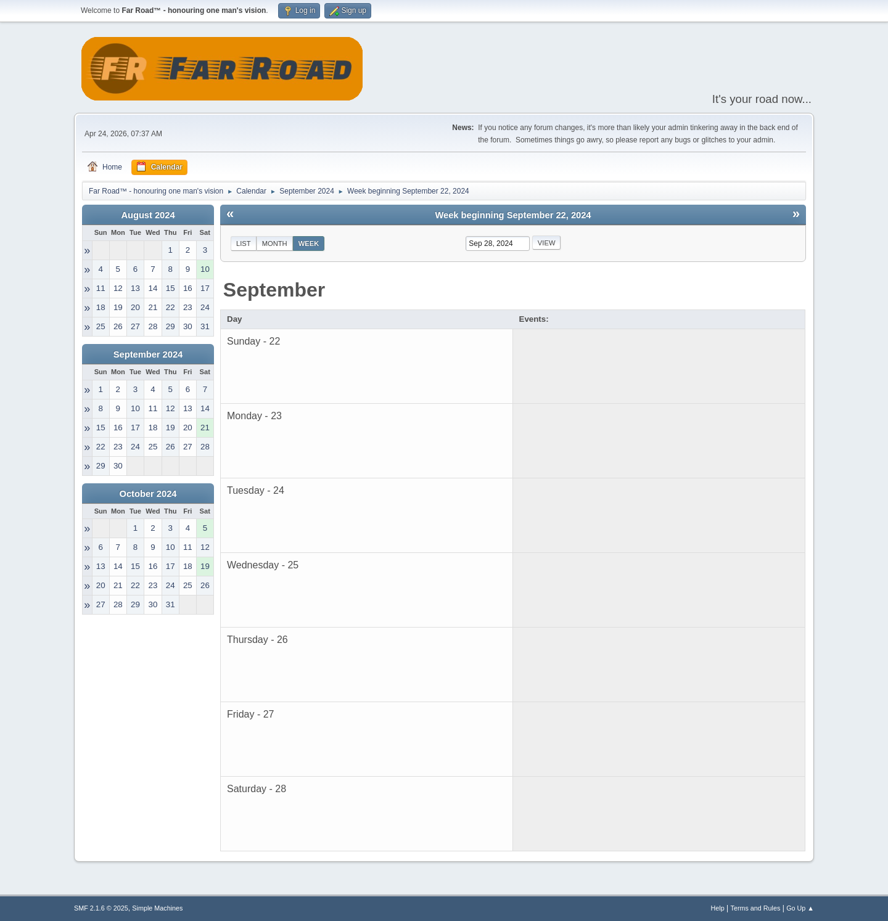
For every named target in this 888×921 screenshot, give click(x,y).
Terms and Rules (756, 908)
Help (718, 908)
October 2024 (148, 494)
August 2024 (148, 215)
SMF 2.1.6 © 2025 (101, 908)
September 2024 (148, 354)
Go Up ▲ (800, 908)
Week (308, 243)
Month (274, 243)
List (243, 243)
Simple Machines (157, 908)
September (274, 290)
